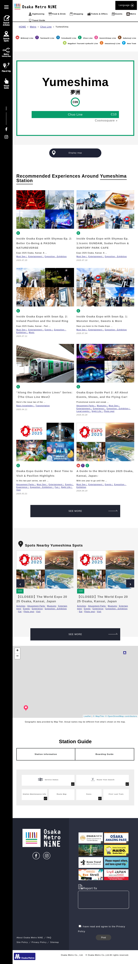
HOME (22, 27)
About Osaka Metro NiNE (30, 937)
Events (48, 330)
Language (126, 5)
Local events (83, 411)
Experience (98, 409)
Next (130, 583)
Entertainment (35, 257)
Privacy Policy (39, 942)
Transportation (42, 406)
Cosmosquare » (106, 120)
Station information (46, 754)
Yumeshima (62, 27)
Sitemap (54, 942)
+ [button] (17, 650)
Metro (33, 27)
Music (31, 332)
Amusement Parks (85, 406)
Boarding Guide (105, 754)
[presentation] (105, 917)
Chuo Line (46, 27)
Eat (20, 612)
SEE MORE (93, 511)
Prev (20, 583)
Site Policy (22, 942)
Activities (20, 606)
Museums (101, 406)
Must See (21, 257)
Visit (18, 490)
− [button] (17, 656)
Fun (56, 487)
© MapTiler (99, 716)
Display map (75, 153)
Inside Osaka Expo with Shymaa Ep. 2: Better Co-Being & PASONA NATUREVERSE (44, 243)
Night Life (96, 411)
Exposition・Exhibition (56, 257)
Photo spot (109, 411)
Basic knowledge (24, 406)
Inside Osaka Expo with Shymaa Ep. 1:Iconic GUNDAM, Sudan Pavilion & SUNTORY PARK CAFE (103, 243)
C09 (20, 591)
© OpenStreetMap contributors (121, 716)
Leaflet (87, 716)
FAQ (49, 937)
